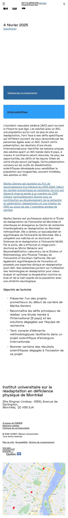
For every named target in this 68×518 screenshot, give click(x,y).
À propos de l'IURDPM (12, 423)
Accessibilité (21, 442)
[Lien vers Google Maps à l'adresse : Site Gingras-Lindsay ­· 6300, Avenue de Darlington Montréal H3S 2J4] (34, 489)
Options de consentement (41, 442)
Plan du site (8, 442)
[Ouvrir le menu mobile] (4, 4)
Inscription (9, 28)
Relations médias (11, 425)
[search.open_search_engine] (64, 4)
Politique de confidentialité (16, 428)
